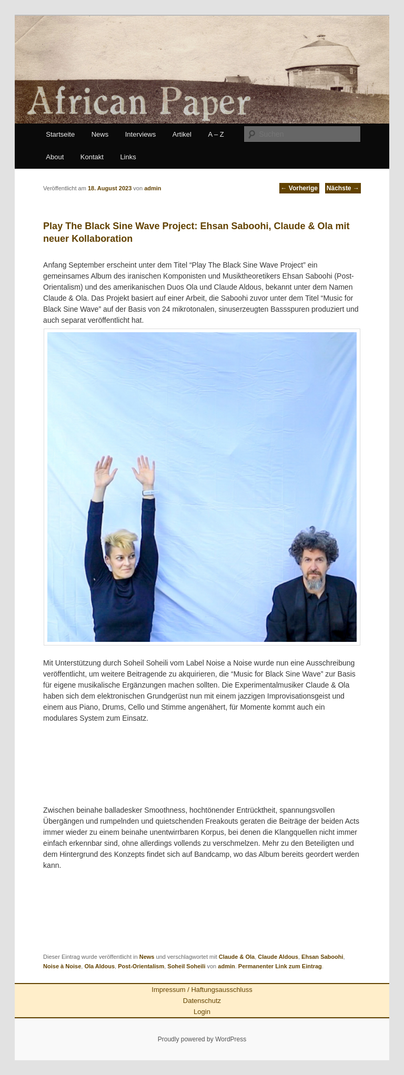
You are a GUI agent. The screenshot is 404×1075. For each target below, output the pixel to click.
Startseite (60, 134)
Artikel (182, 134)
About (55, 157)
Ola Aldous (99, 966)
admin (226, 966)
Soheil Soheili (186, 966)
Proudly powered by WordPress (202, 1039)
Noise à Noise (62, 966)
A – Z (216, 134)
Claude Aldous (278, 957)
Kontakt (92, 157)
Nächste (343, 188)
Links (128, 157)
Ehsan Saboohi (322, 957)
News (100, 134)
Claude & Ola (237, 957)
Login (202, 1012)
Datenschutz (202, 1001)
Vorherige (299, 188)
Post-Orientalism (141, 966)
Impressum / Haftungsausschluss (202, 990)
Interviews (140, 134)
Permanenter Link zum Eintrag (280, 966)
